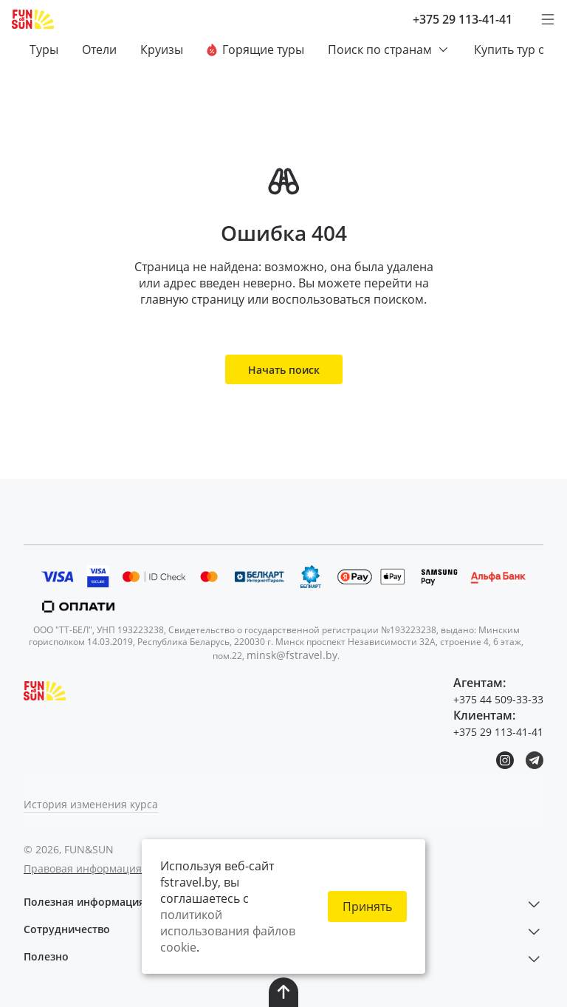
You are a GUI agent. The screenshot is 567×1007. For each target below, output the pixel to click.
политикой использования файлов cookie (227, 931)
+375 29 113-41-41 (462, 19)
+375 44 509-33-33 (498, 699)
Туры (44, 49)
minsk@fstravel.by (292, 655)
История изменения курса (91, 804)
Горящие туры (255, 49)
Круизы (161, 49)
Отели (99, 49)
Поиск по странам (389, 49)
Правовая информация (83, 868)
